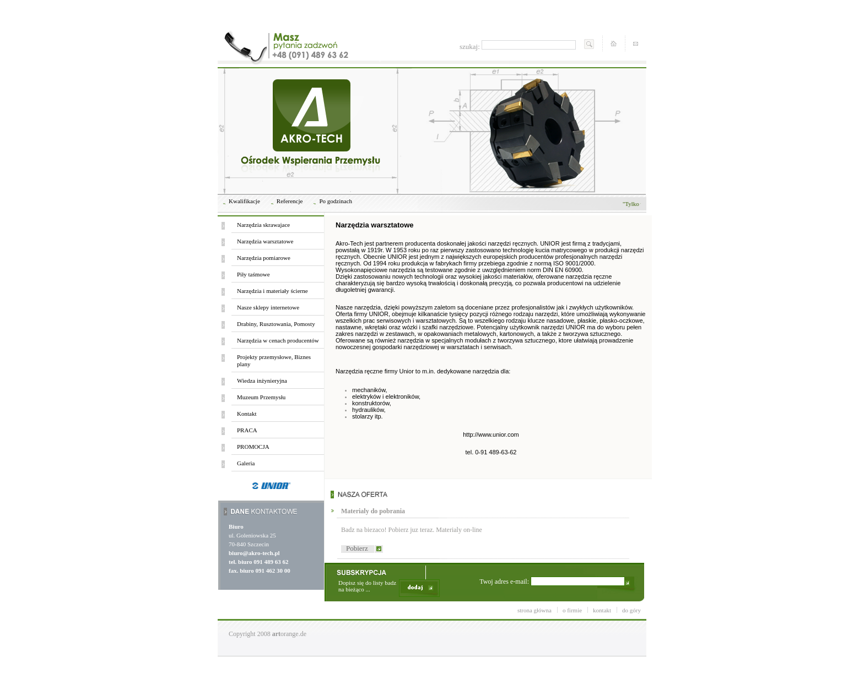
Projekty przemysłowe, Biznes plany (274, 360)
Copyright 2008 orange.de (267, 634)
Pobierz (357, 548)
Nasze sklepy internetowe (268, 307)
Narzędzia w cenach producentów (278, 340)
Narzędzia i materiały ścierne (272, 290)
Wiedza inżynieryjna (262, 380)
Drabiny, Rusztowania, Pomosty (276, 324)
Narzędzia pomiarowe (263, 257)
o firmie (572, 610)
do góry (631, 610)
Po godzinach (335, 201)
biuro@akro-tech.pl (254, 553)
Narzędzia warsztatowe (265, 241)
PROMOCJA (253, 446)
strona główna (534, 610)
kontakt (602, 610)
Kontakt (246, 413)
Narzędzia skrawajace (263, 224)
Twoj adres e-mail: (552, 581)
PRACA (247, 430)
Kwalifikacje (244, 201)
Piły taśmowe (253, 274)
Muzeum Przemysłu (261, 397)
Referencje (290, 201)
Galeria (246, 463)
